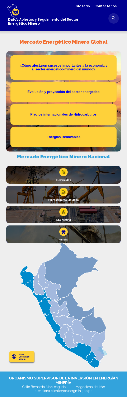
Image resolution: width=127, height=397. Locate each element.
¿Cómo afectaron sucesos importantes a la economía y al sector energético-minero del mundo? (63, 67)
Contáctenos (105, 6)
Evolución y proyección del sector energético (64, 92)
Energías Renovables (63, 137)
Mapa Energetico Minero (20, 356)
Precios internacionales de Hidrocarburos (63, 114)
